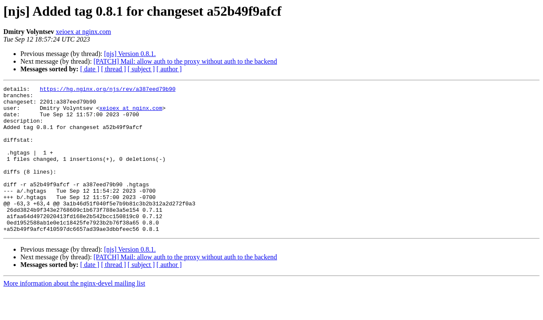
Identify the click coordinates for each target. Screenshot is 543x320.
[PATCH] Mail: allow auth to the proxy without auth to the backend (185, 61)
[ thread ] (113, 69)
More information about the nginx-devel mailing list (74, 312)
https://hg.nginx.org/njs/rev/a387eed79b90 (108, 90)
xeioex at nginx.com (83, 31)
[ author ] (169, 69)
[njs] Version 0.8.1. (130, 53)
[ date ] (89, 69)
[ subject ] (141, 69)
